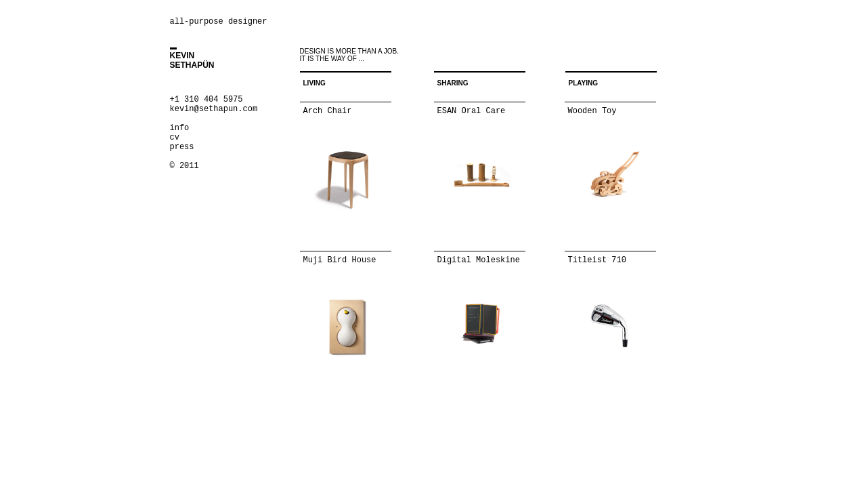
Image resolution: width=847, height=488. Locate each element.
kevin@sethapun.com (214, 109)
